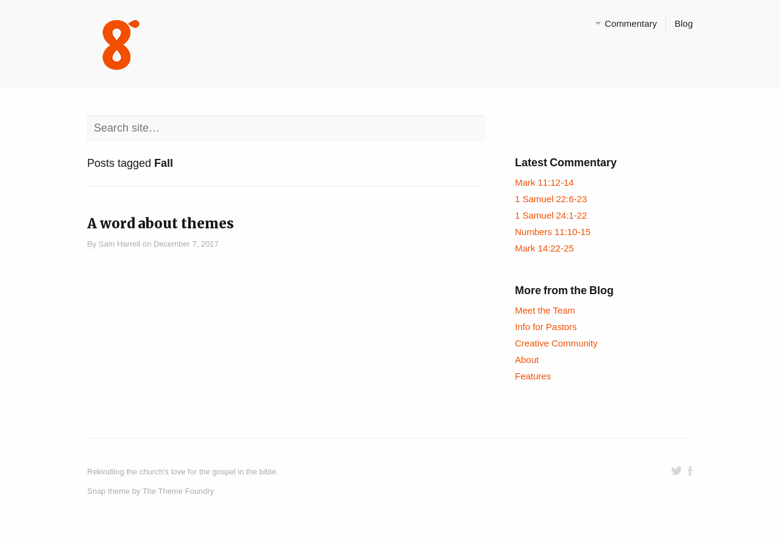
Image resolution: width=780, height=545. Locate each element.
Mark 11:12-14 (544, 182)
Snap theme (108, 491)
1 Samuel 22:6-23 (551, 199)
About (527, 359)
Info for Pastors (546, 327)
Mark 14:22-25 (544, 248)
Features (533, 376)
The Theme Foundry (178, 491)
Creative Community (556, 343)
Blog (684, 23)
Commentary (630, 23)
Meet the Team (545, 310)
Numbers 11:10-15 (552, 232)
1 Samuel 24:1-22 (551, 215)
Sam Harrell (120, 243)
